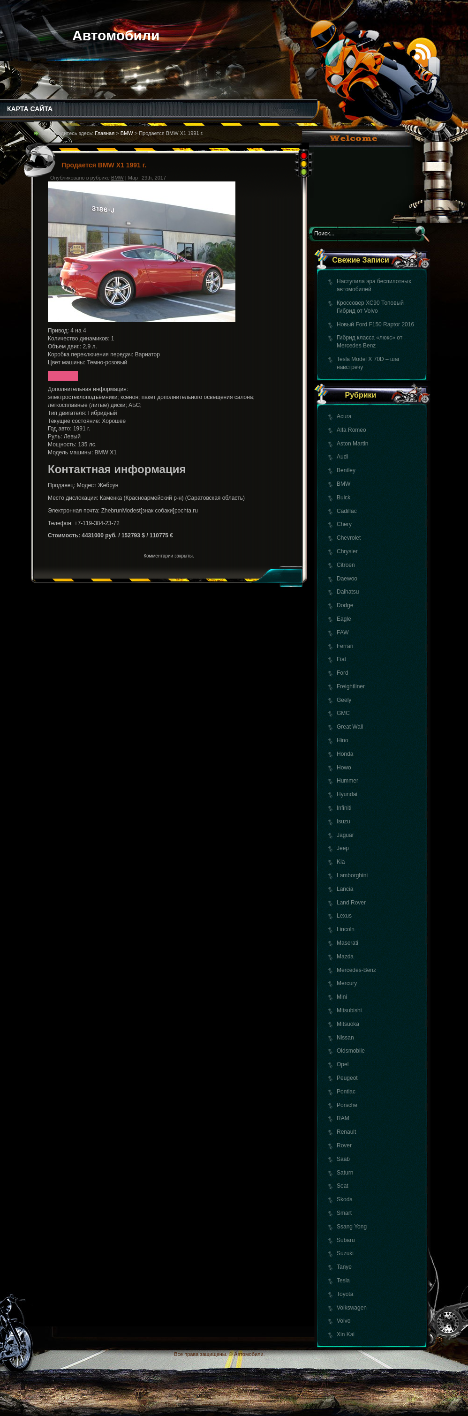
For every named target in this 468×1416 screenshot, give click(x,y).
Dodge (345, 605)
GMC (343, 713)
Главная (104, 133)
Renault (346, 1132)
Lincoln (346, 929)
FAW (343, 632)
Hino (342, 740)
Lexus (344, 915)
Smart (344, 1213)
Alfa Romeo (351, 430)
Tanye (344, 1267)
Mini (342, 997)
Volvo (343, 1321)
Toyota (345, 1294)
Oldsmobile (351, 1050)
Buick (343, 497)
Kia (341, 862)
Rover (344, 1145)
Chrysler (347, 551)
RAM (343, 1118)
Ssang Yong (352, 1226)
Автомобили (116, 35)
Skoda (345, 1199)
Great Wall (350, 726)
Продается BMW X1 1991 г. (103, 165)
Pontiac (346, 1091)
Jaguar (345, 835)
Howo (344, 767)
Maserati (347, 943)
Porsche (347, 1105)
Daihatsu (348, 591)
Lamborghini (352, 875)
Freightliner (351, 686)
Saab (343, 1159)
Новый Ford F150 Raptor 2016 (375, 324)
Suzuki (345, 1253)
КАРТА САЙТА (30, 109)
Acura (344, 416)
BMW (343, 484)
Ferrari (345, 646)
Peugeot (347, 1078)
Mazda (345, 956)
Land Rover (351, 902)
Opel (342, 1064)
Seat (342, 1186)
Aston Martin (352, 443)
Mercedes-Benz (356, 970)
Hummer (347, 780)
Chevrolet (349, 538)
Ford (342, 673)
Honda (345, 754)
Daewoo (347, 578)
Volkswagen (352, 1307)
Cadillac (347, 511)
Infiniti (344, 808)
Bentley (346, 470)
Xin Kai (346, 1334)
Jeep (343, 848)
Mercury (347, 983)
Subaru (346, 1240)
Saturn (345, 1172)
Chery (344, 524)
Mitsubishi (349, 1010)
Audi (342, 456)
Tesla (343, 1280)
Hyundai (347, 794)
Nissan (345, 1037)
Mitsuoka (348, 1024)
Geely (344, 700)
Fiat (341, 659)
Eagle (344, 619)
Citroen (346, 565)
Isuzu (343, 821)
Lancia (345, 889)
